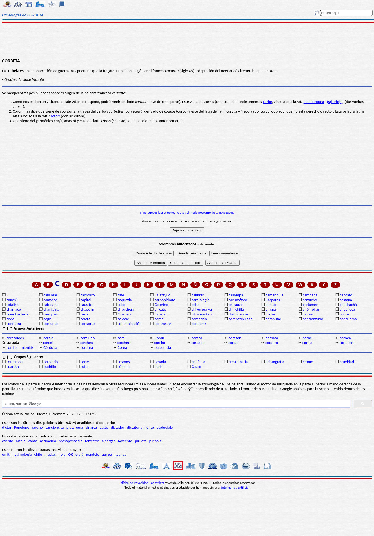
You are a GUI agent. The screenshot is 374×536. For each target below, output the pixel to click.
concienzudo (313, 318)
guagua (120, 454)
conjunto (50, 323)
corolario (50, 361)
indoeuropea (314, 101)
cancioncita (55, 427)
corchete (124, 342)
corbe (267, 101)
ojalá (79, 454)
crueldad (347, 361)
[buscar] (175, 403)
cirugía (160, 314)
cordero (271, 342)
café (121, 295)
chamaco (13, 309)
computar (273, 318)
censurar (236, 304)
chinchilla (236, 309)
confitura (13, 323)
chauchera (126, 309)
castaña (346, 299)
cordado (197, 342)
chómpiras (311, 309)
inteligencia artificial (235, 487)
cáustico (87, 304)
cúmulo (124, 366)
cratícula (198, 361)
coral (122, 338)
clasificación (238, 314)
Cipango (124, 314)
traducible (165, 427)
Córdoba (50, 347)
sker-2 (55, 116)
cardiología (200, 299)
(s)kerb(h (334, 101)
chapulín (87, 309)
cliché (270, 314)
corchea (86, 342)
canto (32, 441)
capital (86, 299)
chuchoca (347, 309)
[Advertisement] (187, 40)
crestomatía (238, 361)
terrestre (92, 441)
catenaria (51, 304)
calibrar (198, 295)
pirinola (155, 441)
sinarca (91, 427)
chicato (160, 309)
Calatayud (163, 295)
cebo (122, 304)
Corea (122, 347)
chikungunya (202, 309)
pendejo (92, 454)
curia (159, 366)
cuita (84, 366)
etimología (23, 454)
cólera (85, 318)
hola (62, 454)
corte (85, 361)
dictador (117, 427)
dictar (6, 427)
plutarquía (74, 427)
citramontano (202, 314)
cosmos (124, 361)
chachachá (348, 304)
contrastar (163, 323)
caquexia (125, 299)
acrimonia (48, 441)
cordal (233, 342)
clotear (308, 314)
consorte (88, 323)
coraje (48, 338)
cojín (47, 318)
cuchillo (49, 366)
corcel (48, 342)
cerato (271, 304)
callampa (236, 295)
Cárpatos (273, 299)
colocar (123, 318)
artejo (20, 441)
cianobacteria (17, 314)
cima (84, 314)
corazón (235, 338)
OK (70, 454)
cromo (308, 361)
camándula (274, 295)
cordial (307, 342)
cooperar (199, 323)
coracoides (15, 338)
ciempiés (50, 314)
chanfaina (51, 309)
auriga (107, 454)
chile (38, 454)
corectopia (14, 361)
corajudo (88, 338)
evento (7, 441)
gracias (50, 454)
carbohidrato (165, 299)
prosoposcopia (70, 441)
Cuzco (196, 366)
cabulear (50, 295)
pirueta (140, 441)
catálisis (12, 304)
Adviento (125, 441)
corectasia (163, 347)
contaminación (129, 323)
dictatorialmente (140, 427)
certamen (310, 304)
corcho (159, 342)
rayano (37, 427)
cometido (199, 318)
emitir (7, 454)
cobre (344, 314)
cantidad (50, 299)
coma (159, 318)
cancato (346, 295)
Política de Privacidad (134, 483)
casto (104, 427)
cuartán (12, 366)
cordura (87, 347)
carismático (238, 299)
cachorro (88, 295)
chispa (271, 309)
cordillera (346, 342)
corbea (345, 338)
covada (160, 361)
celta (195, 304)
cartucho (310, 299)
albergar (108, 441)
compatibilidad (241, 318)
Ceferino (161, 304)
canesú (12, 299)
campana (310, 295)
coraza (197, 338)
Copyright (157, 483)
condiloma (348, 318)
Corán (159, 338)
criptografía (275, 361)
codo (10, 318)
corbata (272, 338)
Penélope (21, 427)
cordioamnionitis (19, 347)
